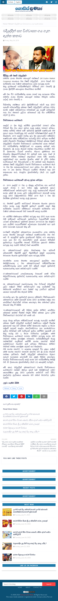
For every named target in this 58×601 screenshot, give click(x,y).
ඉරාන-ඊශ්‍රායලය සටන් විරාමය (15, 428)
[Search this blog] (22, 584)
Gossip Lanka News (26, 595)
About (28, 587)
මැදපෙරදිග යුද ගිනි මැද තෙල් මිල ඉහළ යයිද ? (21, 432)
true (20, 388)
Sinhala (10, 2)
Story (14, 388)
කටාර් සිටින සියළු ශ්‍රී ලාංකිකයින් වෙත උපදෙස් (21, 424)
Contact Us (37, 587)
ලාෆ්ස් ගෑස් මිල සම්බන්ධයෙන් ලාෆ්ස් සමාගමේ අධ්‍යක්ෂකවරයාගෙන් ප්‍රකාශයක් (21, 415)
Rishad (10, 24)
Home (5, 24)
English (18, 2)
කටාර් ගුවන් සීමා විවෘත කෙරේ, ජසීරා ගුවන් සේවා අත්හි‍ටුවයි (27, 420)
